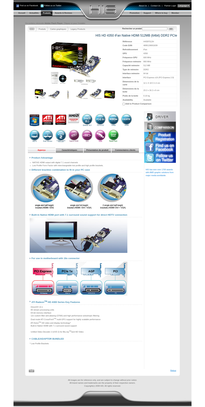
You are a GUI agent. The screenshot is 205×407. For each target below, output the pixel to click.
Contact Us (155, 6)
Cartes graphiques (58, 29)
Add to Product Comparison (138, 104)
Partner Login (170, 6)
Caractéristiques (69, 150)
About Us (143, 6)
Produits (42, 29)
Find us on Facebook (29, 5)
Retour (173, 370)
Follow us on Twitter (52, 5)
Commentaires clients (125, 150)
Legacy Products (78, 29)
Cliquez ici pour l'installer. (75, 23)
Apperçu (42, 150)
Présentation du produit (97, 150)
